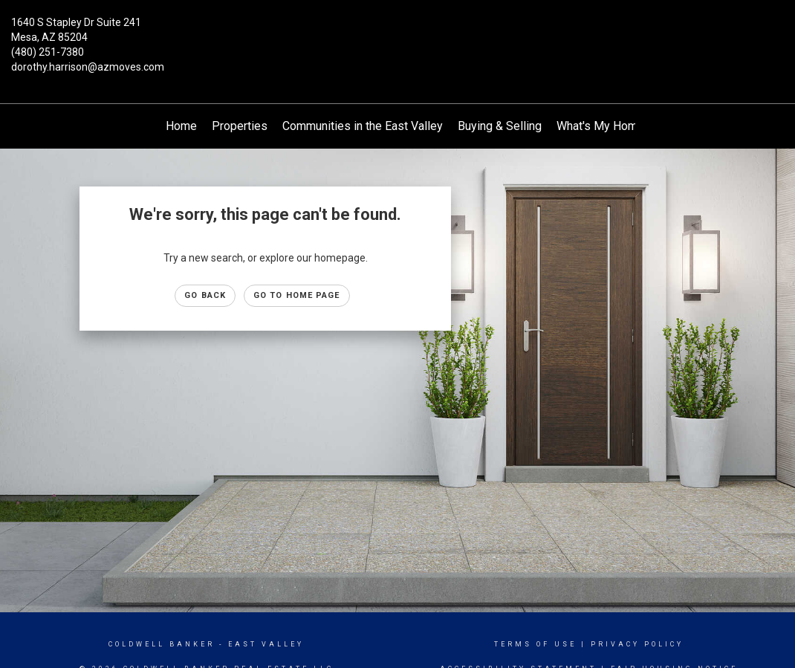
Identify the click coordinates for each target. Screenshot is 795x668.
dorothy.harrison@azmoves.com (87, 67)
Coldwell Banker (161, 644)
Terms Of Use (535, 644)
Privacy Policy (637, 644)
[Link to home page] (397, 33)
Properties (239, 126)
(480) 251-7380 (47, 52)
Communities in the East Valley (362, 126)
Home (181, 126)
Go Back (205, 295)
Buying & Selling (500, 126)
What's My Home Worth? (620, 126)
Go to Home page (296, 295)
